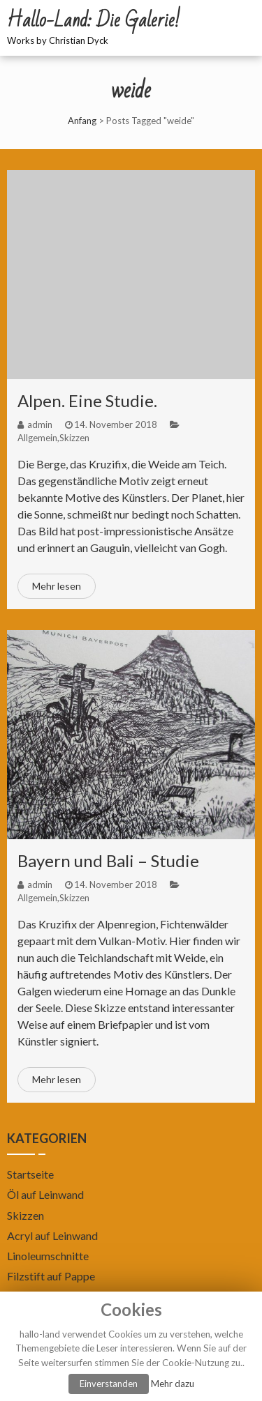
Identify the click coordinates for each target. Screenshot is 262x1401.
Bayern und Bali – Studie (108, 860)
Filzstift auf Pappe (51, 1276)
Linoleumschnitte (48, 1255)
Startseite (30, 1174)
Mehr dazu (172, 1383)
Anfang (82, 120)
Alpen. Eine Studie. (87, 400)
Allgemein (37, 437)
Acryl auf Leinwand (52, 1235)
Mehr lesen (56, 586)
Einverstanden (109, 1383)
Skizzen (74, 437)
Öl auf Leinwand (45, 1194)
